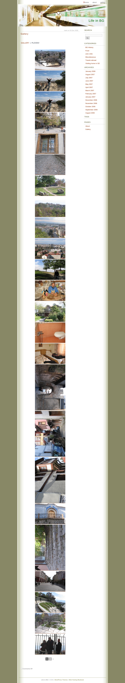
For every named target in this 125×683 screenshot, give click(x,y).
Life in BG (96, 20)
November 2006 (91, 103)
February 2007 (90, 94)
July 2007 (88, 78)
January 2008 (90, 71)
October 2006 (90, 106)
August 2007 (90, 74)
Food (87, 51)
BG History (89, 47)
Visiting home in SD (92, 63)
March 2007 (89, 90)
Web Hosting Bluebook (76, 680)
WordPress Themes (61, 680)
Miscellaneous (90, 57)
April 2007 (89, 87)
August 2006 (90, 113)
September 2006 (91, 110)
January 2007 (90, 97)
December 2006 (91, 100)
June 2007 (89, 81)
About (94, 2)
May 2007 (89, 84)
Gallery (102, 2)
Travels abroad (90, 60)
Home (87, 2)
